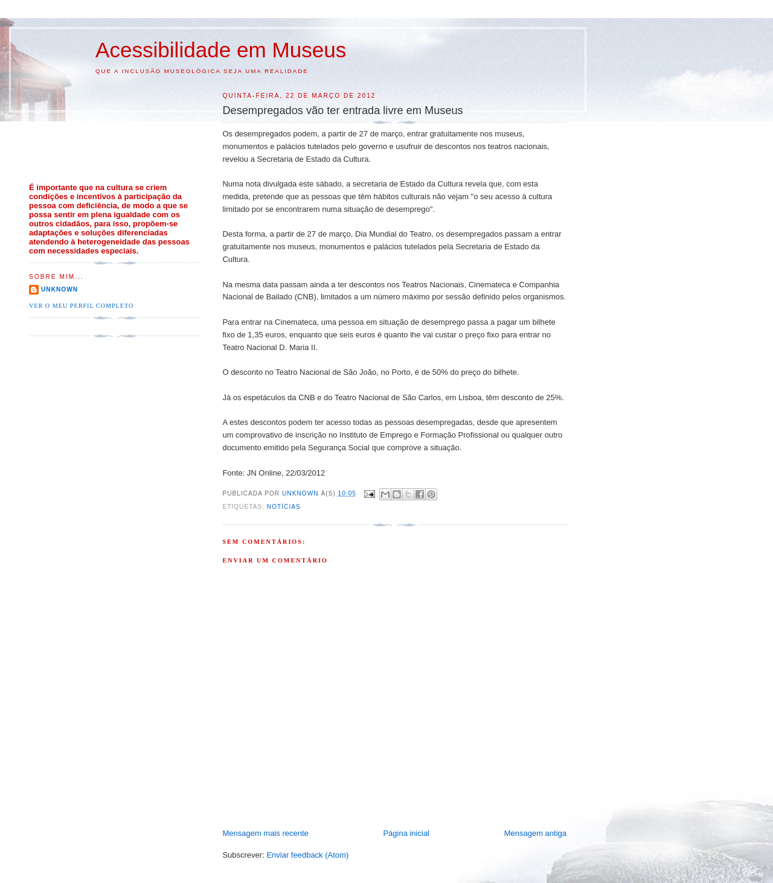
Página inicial (406, 833)
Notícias (284, 506)
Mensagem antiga (535, 833)
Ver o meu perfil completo (81, 305)
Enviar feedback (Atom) (307, 854)
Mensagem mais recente (265, 833)
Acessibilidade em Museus (220, 50)
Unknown (59, 289)
